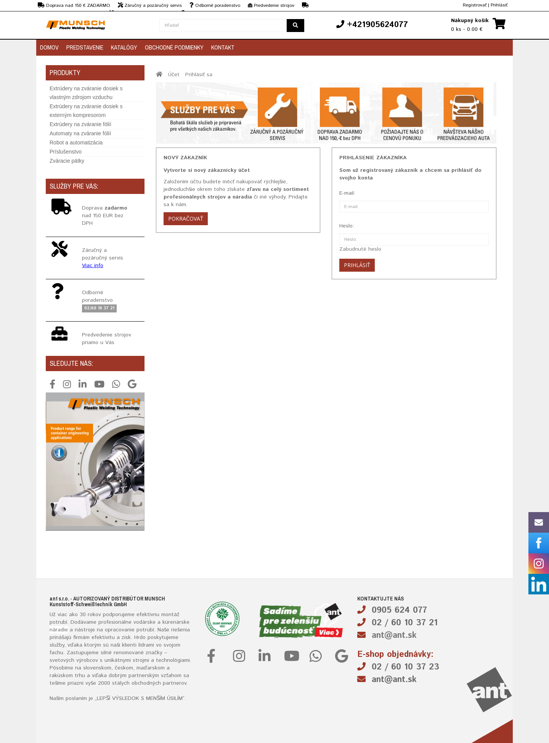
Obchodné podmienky (174, 47)
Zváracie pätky (67, 161)
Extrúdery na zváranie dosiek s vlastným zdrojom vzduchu (86, 92)
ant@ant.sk (394, 635)
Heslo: (346, 226)
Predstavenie (84, 47)
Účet (174, 74)
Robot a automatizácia (76, 142)
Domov (49, 47)
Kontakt (222, 47)
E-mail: (347, 193)
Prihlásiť (499, 5)
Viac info (92, 265)
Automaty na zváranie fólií (80, 133)
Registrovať (474, 5)
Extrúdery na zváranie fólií (80, 124)
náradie (59, 630)
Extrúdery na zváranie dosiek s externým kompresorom (86, 110)
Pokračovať (185, 218)
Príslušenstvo (66, 152)
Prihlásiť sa (198, 74)
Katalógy (124, 47)
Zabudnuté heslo (360, 249)
